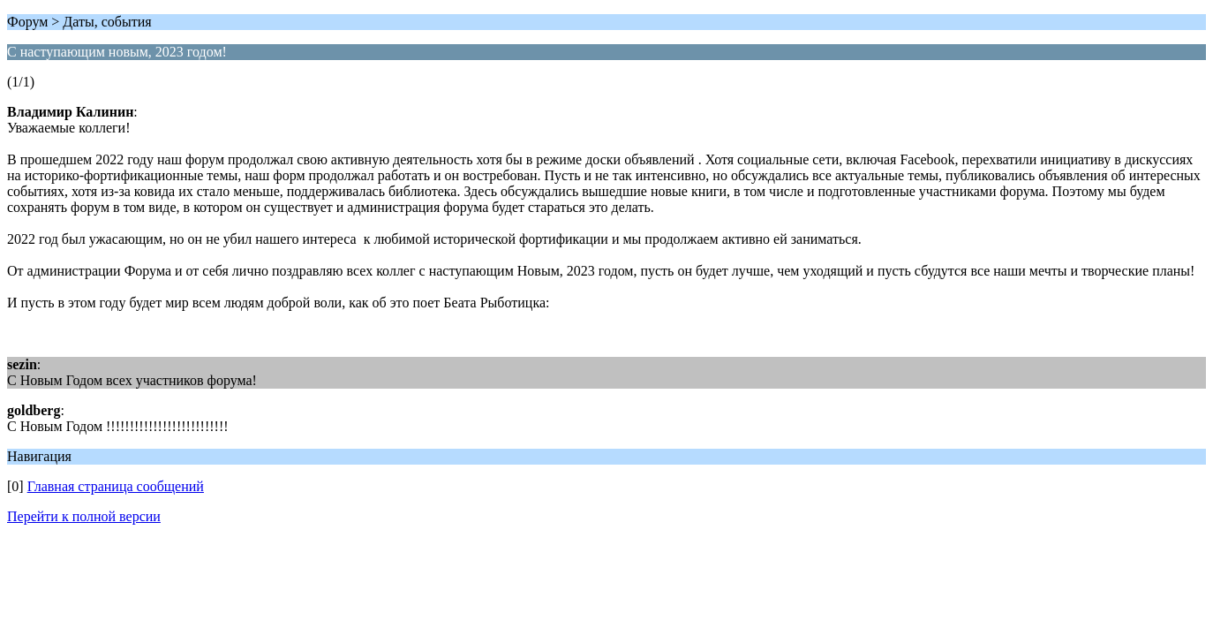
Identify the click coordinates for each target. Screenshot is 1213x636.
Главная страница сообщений (115, 486)
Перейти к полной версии (84, 516)
